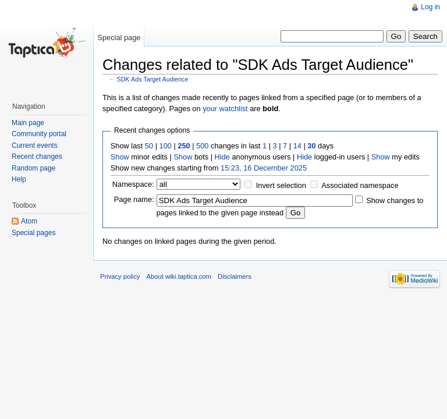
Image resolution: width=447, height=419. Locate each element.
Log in (430, 7)
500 (202, 145)
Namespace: (133, 184)
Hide (222, 156)
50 (149, 145)
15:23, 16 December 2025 (264, 168)
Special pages (33, 233)
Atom (29, 221)
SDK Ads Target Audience (153, 79)
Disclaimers (234, 276)
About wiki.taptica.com (179, 276)
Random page (33, 168)
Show (120, 156)
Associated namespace (359, 185)
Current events (35, 145)
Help (19, 179)
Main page (28, 123)
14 (297, 145)
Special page (118, 37)
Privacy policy (120, 276)
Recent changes (37, 156)
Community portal (39, 134)
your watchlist (225, 108)
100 (165, 145)
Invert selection (281, 185)
